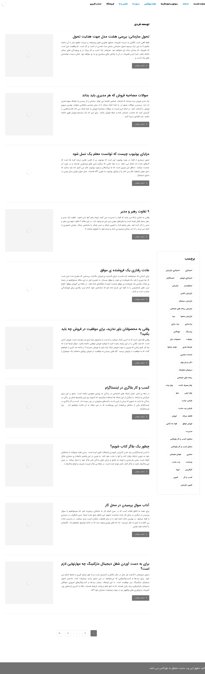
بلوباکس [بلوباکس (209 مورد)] (176, 331)
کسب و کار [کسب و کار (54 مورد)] (188, 477)
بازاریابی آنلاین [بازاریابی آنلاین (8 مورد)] (186, 293)
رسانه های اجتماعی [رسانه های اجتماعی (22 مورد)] (184, 377)
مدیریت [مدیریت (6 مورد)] (189, 431)
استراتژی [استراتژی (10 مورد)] (188, 270)
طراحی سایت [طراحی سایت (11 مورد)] (187, 400)
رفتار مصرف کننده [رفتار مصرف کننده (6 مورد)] (185, 385)
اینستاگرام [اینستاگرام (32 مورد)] (170, 278)
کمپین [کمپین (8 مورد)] (175, 477)
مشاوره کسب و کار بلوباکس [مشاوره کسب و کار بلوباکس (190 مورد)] (181, 438)
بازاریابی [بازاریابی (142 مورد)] (175, 285)
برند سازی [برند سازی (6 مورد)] (175, 324)
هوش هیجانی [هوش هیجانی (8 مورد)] (175, 454)
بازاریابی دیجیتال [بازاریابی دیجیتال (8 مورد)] (185, 301)
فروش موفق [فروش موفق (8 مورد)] (187, 423)
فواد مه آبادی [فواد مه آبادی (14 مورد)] (171, 423)
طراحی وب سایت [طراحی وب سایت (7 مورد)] (185, 408)
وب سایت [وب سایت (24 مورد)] (176, 461)
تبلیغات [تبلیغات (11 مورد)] (189, 339)
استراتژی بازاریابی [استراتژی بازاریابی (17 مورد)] (173, 270)
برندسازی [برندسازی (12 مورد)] (188, 324)
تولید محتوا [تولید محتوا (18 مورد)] (172, 346)
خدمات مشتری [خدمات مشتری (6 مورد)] (186, 354)
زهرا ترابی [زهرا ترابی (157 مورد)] (188, 392)
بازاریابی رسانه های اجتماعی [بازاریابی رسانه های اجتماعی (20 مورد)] (181, 308)
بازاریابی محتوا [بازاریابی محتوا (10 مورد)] (186, 316)
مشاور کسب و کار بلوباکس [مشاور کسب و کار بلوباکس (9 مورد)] (181, 446)
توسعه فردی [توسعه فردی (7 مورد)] (187, 346)
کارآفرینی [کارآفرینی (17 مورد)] (188, 469)
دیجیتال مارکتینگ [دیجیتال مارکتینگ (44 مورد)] (185, 369)
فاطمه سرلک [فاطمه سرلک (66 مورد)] (187, 415)
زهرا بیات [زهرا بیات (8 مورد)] (169, 385)
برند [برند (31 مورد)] (173, 316)
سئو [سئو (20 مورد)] (177, 392)
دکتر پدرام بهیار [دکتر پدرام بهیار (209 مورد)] (186, 362)
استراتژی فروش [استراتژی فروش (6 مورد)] (186, 278)
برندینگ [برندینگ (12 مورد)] (189, 331)
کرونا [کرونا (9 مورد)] (178, 469)
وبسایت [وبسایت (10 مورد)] (189, 461)
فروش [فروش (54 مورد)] (174, 415)
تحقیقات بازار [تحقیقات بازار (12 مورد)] (175, 339)
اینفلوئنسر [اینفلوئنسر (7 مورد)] (188, 285)
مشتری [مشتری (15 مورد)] (189, 454)
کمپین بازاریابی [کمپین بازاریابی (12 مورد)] (186, 484)
